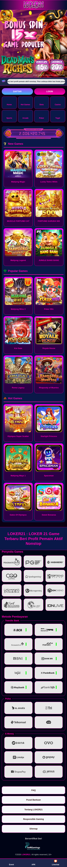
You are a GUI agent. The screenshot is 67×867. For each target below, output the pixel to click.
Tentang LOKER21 (34, 809)
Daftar (17, 91)
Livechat (55, 863)
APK (33, 863)
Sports (9, 116)
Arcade (25, 116)
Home (9, 102)
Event (11, 863)
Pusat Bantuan (33, 800)
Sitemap (33, 828)
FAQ (33, 790)
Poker (41, 116)
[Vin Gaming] (33, 846)
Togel (57, 116)
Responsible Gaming (33, 819)
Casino (58, 102)
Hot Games (25, 102)
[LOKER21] (33, 5)
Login (49, 91)
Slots (41, 102)
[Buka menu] (4, 4)
